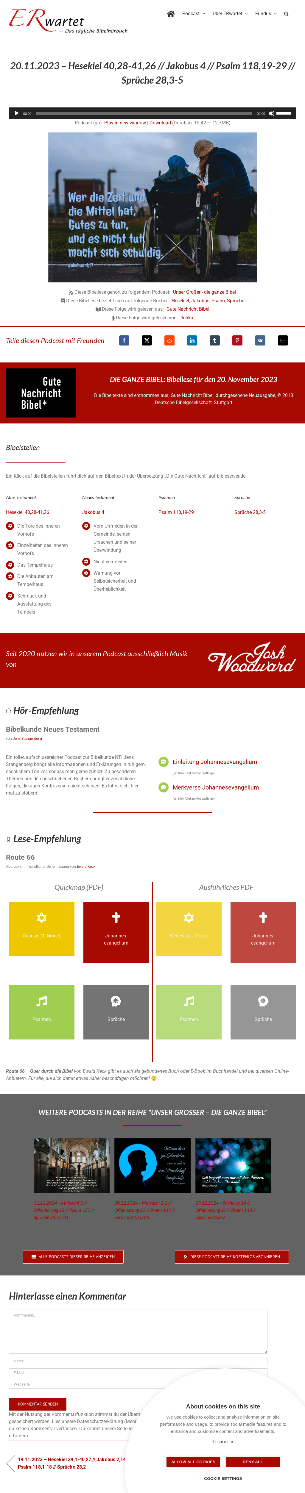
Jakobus (200, 301)
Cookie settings (223, 1478)
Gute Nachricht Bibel (187, 309)
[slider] (144, 113)
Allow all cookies (193, 1462)
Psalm (218, 301)
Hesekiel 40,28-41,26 (27, 512)
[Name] (138, 1361)
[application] (152, 113)
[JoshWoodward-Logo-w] (252, 644)
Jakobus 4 (93, 512)
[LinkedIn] (192, 340)
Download (160, 123)
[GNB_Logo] (41, 370)
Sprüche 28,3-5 (250, 512)
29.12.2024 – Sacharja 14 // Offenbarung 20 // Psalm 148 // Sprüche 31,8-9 (225, 1210)
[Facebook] (124, 340)
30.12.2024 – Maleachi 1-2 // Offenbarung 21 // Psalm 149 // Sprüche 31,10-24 (144, 1210)
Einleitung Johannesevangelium (215, 761)
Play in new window (125, 123)
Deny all (253, 1462)
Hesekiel (180, 301)
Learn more (223, 1441)
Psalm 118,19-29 (176, 512)
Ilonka (186, 318)
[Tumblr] (214, 340)
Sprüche (235, 301)
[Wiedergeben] (17, 113)
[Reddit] (169, 340)
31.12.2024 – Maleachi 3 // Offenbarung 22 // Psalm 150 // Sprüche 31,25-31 (64, 1210)
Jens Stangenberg (27, 739)
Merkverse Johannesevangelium (216, 787)
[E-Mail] (283, 340)
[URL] (138, 1384)
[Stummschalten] (272, 113)
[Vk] (260, 340)
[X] (146, 340)
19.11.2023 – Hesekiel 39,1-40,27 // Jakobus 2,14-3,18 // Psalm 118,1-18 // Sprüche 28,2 (79, 1463)
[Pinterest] (237, 340)
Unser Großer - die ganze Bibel (204, 292)
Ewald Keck (86, 866)
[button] (286, 12)
